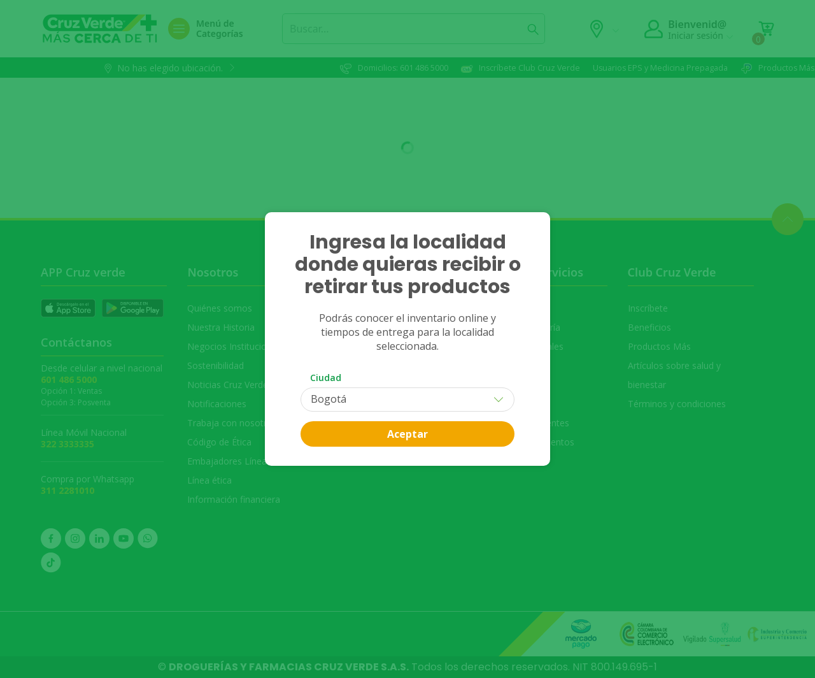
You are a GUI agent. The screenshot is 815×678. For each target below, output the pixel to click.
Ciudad (325, 377)
